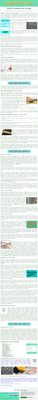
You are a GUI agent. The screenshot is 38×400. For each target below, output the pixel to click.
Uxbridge (14, 156)
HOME (24, 6)
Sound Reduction (4, 380)
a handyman (28, 360)
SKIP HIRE (6, 361)
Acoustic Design (8, 379)
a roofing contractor (17, 361)
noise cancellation (26, 310)
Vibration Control (22, 381)
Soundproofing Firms (18, 380)
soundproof (12, 32)
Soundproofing (31, 54)
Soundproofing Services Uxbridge (10, 341)
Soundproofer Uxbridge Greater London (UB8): (9, 13)
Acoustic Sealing (10, 382)
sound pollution (32, 19)
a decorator (16, 363)
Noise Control (10, 380)
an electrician (7, 360)
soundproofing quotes (20, 338)
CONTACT (32, 6)
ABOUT (29, 6)
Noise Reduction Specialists (17, 379)
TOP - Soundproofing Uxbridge (6, 385)
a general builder (13, 362)
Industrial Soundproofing (29, 378)
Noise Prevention (26, 379)
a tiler (24, 363)
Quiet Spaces (29, 381)
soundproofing (20, 15)
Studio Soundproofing (20, 378)
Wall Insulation (7, 381)
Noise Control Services (27, 380)
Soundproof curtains (4, 280)
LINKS (26, 6)
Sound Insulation (6, 378)
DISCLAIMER (35, 6)
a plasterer (27, 359)
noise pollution (25, 337)
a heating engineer (26, 362)
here (15, 338)
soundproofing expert (11, 308)
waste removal (18, 360)
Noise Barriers (13, 378)
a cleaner (6, 363)
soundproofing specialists (25, 160)
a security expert (4, 364)
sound (11, 23)
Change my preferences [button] (30, 397)
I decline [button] (25, 397)
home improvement (28, 364)
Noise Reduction (14, 381)
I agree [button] (22, 397)
